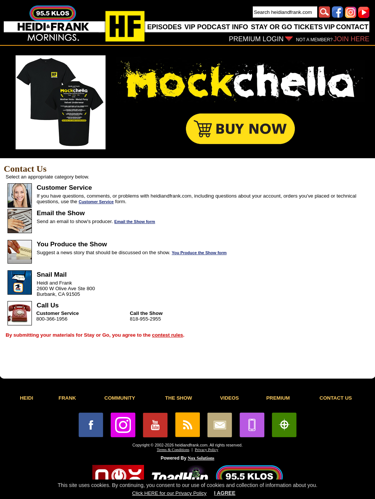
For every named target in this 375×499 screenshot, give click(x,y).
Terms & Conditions (173, 450)
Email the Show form (134, 221)
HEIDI (26, 398)
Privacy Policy (206, 450)
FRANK (67, 398)
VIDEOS (229, 398)
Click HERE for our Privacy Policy (169, 493)
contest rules (167, 335)
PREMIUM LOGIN (256, 39)
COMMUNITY (119, 398)
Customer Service (96, 201)
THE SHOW (178, 398)
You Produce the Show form (199, 252)
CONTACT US (336, 398)
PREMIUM (278, 398)
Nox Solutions (201, 458)
